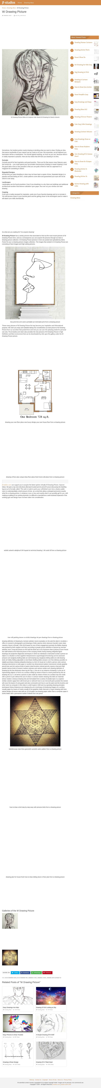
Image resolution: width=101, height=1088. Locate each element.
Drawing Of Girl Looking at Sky (46, 1007)
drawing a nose (42, 977)
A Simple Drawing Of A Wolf (45, 1035)
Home (20, 3)
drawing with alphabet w (54, 977)
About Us (60, 1080)
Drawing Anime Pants (82, 50)
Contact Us (38, 1080)
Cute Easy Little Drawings (83, 124)
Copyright (45, 1080)
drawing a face (32, 977)
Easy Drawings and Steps (83, 102)
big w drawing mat (22, 977)
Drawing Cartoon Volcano (83, 132)
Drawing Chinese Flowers (83, 117)
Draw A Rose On (80, 57)
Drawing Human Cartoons (83, 42)
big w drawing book (10, 977)
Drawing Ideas (29, 3)
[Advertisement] (35, 33)
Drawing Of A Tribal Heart (44, 1062)
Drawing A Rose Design (10, 1062)
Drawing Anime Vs (81, 176)
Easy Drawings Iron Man (11, 1007)
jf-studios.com (6, 485)
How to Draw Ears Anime (83, 87)
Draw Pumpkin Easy (81, 94)
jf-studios (8, 2)
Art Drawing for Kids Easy (83, 65)
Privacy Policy (68, 1080)
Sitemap (31, 1080)
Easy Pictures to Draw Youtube (13, 1035)
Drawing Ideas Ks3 (81, 109)
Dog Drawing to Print (82, 72)
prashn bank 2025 (66, 1084)
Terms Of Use (52, 1080)
